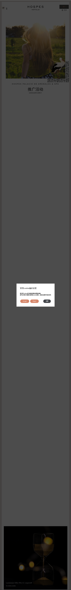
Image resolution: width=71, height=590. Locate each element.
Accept (25, 301)
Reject (34, 301)
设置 (47, 301)
